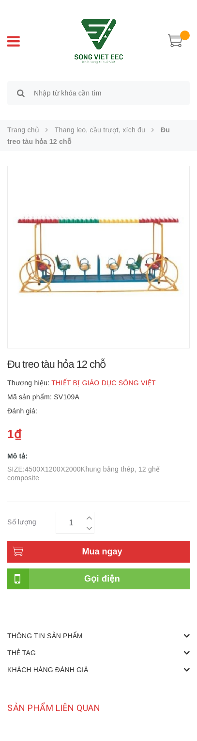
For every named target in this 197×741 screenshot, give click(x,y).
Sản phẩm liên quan (53, 708)
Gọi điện (102, 578)
